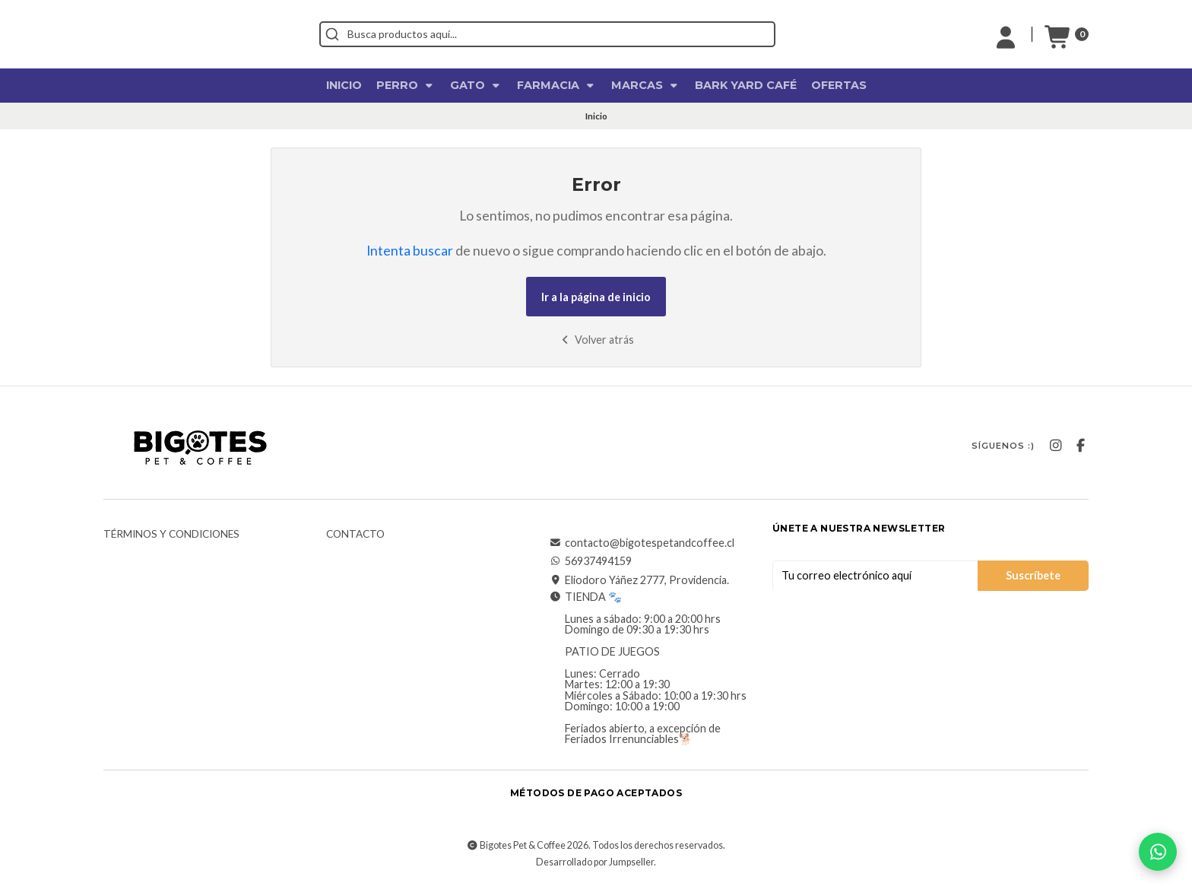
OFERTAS (839, 85)
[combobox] (616, 34)
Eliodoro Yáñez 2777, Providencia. (639, 580)
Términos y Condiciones (171, 534)
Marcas (645, 85)
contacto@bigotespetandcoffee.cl (642, 543)
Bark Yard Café (746, 85)
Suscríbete (1033, 575)
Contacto (355, 534)
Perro (406, 85)
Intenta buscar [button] (409, 251)
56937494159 (591, 561)
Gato (476, 85)
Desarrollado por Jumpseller (595, 862)
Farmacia (557, 85)
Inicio (344, 85)
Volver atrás (596, 339)
